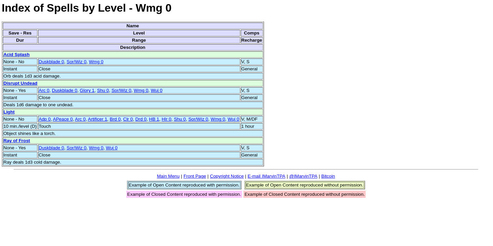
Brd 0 (115, 119)
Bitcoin (328, 176)
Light (9, 111)
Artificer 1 (97, 119)
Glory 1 (87, 90)
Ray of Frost (16, 140)
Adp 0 (45, 119)
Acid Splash (16, 54)
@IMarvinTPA (303, 176)
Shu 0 (103, 90)
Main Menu (168, 176)
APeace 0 (63, 119)
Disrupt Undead (20, 83)
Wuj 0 (156, 90)
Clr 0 (128, 119)
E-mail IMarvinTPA (266, 176)
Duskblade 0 (51, 61)
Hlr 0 (166, 119)
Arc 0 (44, 90)
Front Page (195, 176)
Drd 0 (141, 119)
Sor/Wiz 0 (77, 61)
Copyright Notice (227, 176)
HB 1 (154, 119)
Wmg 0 (96, 61)
